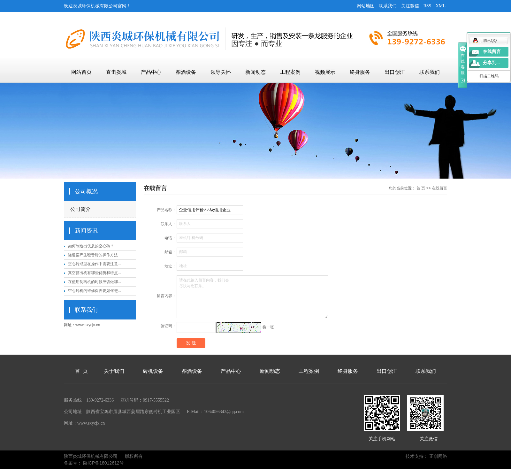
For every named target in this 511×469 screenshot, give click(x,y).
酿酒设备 (186, 72)
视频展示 (325, 72)
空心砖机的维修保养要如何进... (94, 290)
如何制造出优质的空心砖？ (91, 246)
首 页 (420, 188)
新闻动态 (255, 72)
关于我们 (114, 371)
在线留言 (492, 51)
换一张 (268, 327)
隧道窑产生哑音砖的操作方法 (93, 255)
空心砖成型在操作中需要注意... (94, 264)
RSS (427, 6)
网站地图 (366, 6)
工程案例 (290, 72)
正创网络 (438, 456)
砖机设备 (153, 371)
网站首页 (81, 72)
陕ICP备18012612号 (103, 462)
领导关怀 (220, 72)
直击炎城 (116, 72)
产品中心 (151, 72)
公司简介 (80, 209)
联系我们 (388, 6)
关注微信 (410, 6)
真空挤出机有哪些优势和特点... (94, 273)
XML (441, 6)
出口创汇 (395, 72)
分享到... (491, 62)
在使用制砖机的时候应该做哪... (94, 282)
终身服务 (360, 72)
